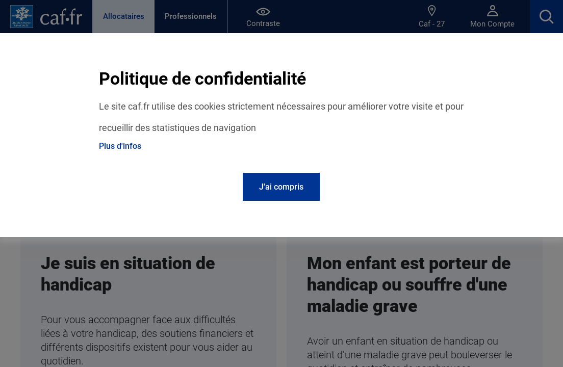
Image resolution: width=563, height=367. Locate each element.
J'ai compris (281, 187)
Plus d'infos (120, 146)
